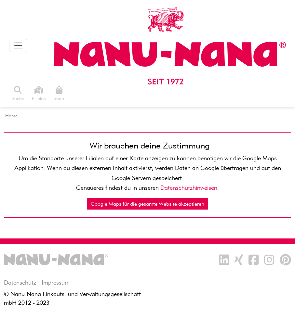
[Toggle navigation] (18, 45)
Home (11, 116)
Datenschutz (20, 282)
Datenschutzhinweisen (188, 187)
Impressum (56, 282)
